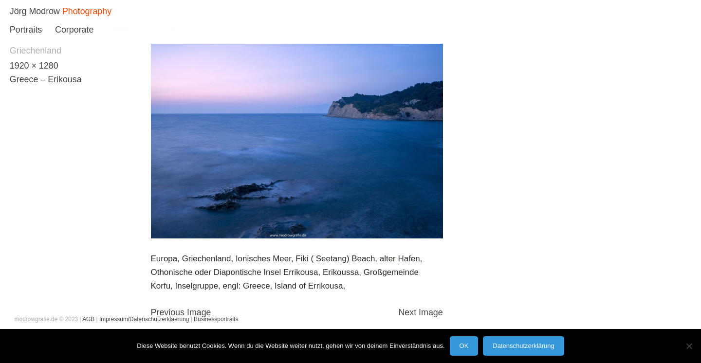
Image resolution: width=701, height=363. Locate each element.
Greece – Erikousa (46, 79)
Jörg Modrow (35, 11)
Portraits (26, 30)
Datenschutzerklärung (523, 345)
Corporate (74, 30)
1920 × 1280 (34, 66)
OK (464, 345)
